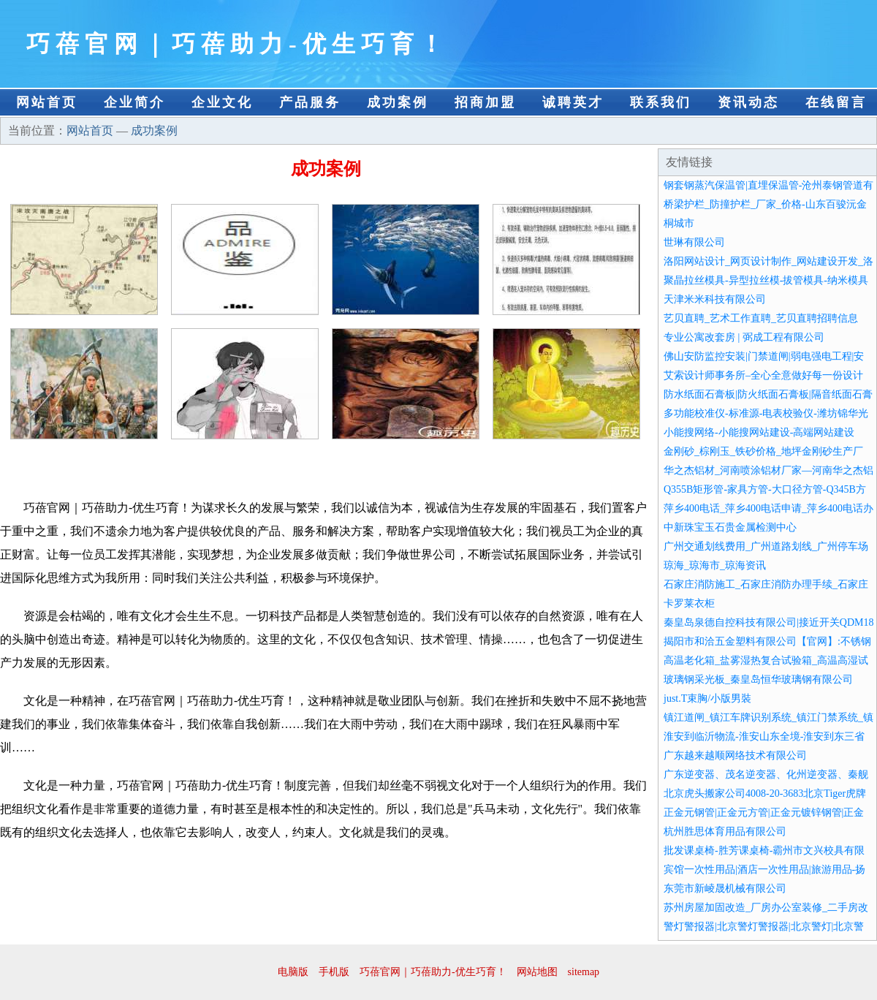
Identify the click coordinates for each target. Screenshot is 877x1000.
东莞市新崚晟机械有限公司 (725, 888)
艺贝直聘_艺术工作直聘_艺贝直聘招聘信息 (761, 318)
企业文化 (222, 102)
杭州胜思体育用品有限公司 (725, 831)
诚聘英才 (573, 102)
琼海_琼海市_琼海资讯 (715, 565)
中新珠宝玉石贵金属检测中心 (730, 527)
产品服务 (310, 102)
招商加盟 (485, 102)
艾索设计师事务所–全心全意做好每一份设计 (763, 375)
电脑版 (293, 971)
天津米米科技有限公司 (715, 299)
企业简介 (134, 102)
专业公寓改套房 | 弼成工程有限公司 (744, 337)
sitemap (584, 971)
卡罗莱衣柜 (689, 603)
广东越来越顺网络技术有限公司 (735, 755)
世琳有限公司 (694, 242)
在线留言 (836, 102)
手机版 (334, 971)
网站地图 (537, 971)
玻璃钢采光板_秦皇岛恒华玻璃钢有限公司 (758, 679)
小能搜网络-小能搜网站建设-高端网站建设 (759, 432)
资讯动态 (748, 102)
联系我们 (660, 102)
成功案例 (397, 102)
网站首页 (46, 102)
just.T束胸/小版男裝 (707, 698)
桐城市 (679, 223)
